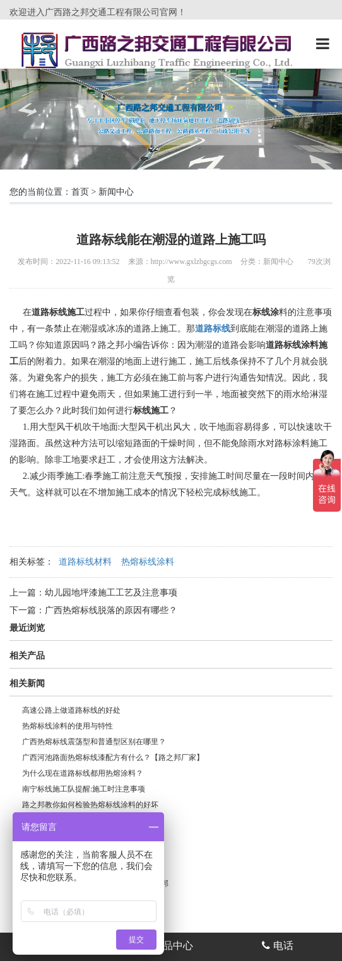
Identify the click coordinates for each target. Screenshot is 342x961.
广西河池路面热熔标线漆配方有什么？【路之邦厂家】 (113, 757)
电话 (277, 945)
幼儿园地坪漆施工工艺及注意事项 (111, 592)
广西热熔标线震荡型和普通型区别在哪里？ (94, 741)
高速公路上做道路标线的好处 (71, 710)
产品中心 (166, 945)
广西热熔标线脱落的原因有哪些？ (111, 610)
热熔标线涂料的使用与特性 (67, 726)
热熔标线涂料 (147, 562)
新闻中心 (116, 192)
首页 (80, 192)
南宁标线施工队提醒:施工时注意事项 (83, 789)
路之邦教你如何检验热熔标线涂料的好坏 (90, 804)
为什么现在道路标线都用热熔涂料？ (82, 773)
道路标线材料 (85, 562)
